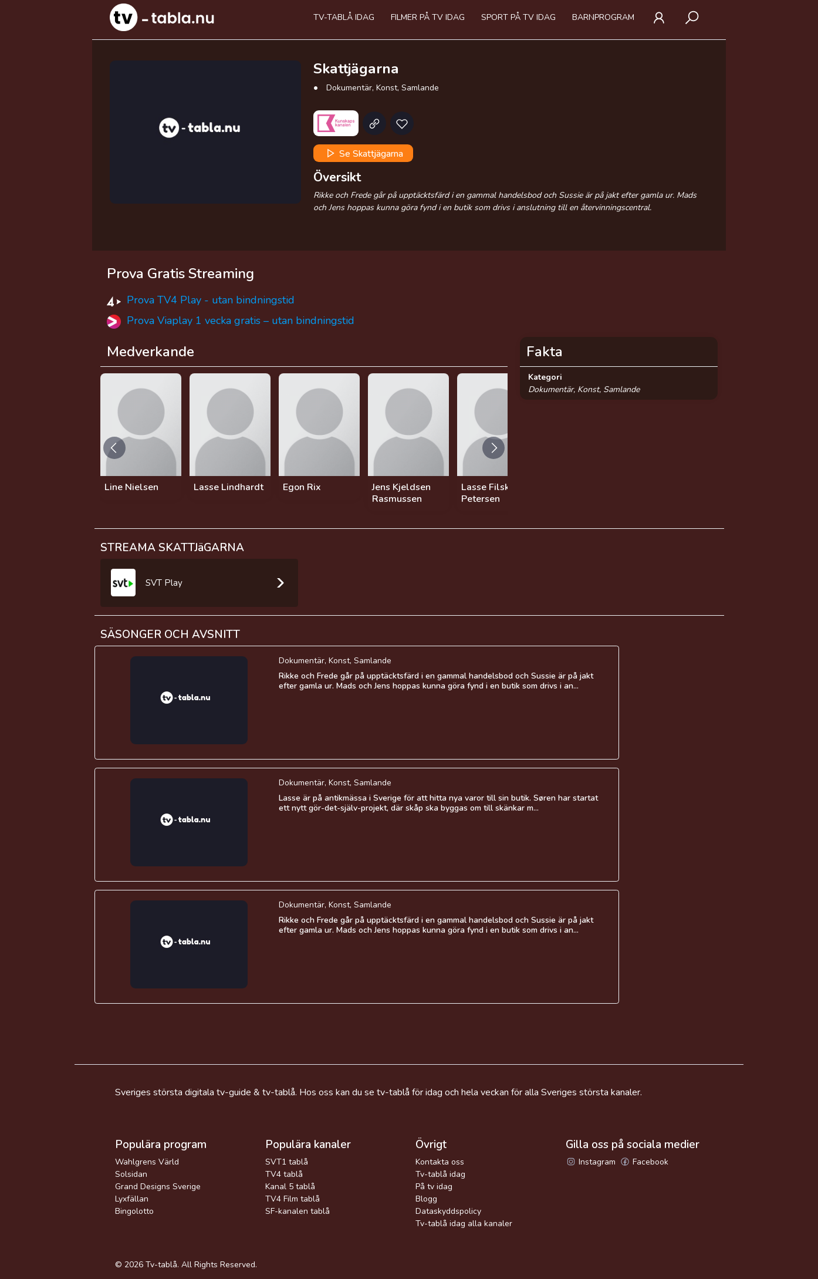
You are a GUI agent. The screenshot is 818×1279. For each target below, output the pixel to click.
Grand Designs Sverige (158, 1186)
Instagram (591, 1161)
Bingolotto (134, 1211)
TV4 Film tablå (292, 1198)
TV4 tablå (284, 1174)
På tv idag (433, 1186)
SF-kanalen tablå (297, 1211)
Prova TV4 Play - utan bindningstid (211, 300)
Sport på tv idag (518, 17)
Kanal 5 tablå (290, 1186)
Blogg (426, 1198)
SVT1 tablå (286, 1161)
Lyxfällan (131, 1198)
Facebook (644, 1161)
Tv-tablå (161, 1264)
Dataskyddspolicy (448, 1211)
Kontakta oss (439, 1161)
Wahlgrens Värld (147, 1161)
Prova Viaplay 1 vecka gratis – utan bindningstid (240, 320)
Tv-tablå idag (343, 17)
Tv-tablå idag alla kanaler (463, 1223)
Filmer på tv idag (428, 17)
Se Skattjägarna (363, 153)
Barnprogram (603, 17)
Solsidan (131, 1174)
